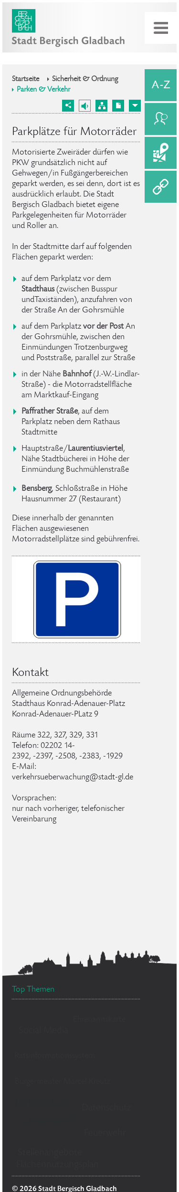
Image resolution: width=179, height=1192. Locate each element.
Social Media (43, 1031)
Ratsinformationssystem (54, 1056)
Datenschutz (106, 1108)
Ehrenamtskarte (99, 1020)
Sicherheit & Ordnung (85, 79)
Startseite (25, 79)
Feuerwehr (105, 1134)
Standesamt (48, 1122)
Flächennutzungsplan (57, 1165)
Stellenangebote (50, 1153)
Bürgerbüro (44, 1103)
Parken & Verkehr (43, 90)
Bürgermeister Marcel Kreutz (62, 1082)
